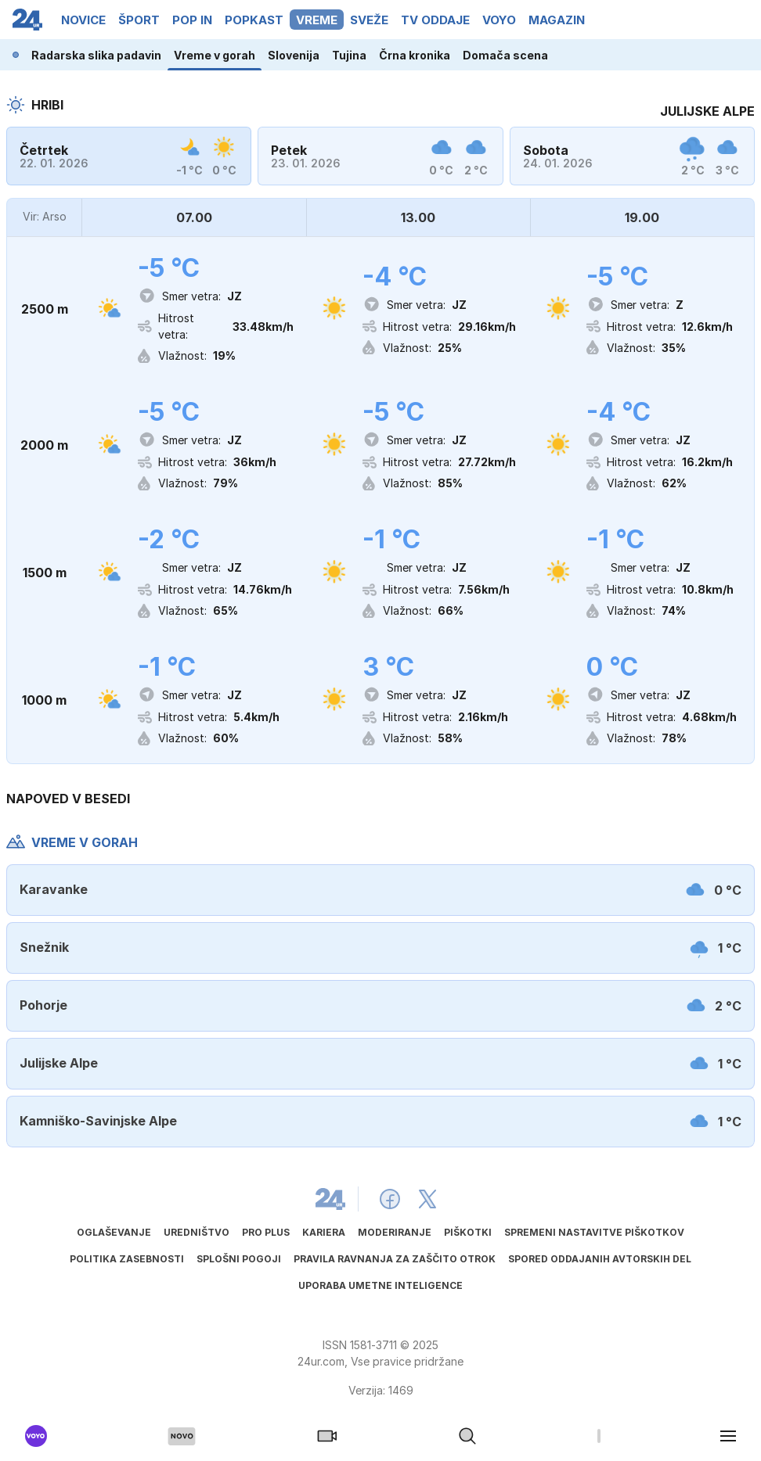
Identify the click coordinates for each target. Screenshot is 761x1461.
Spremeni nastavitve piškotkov (594, 1232)
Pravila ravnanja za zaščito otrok (395, 1259)
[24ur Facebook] (390, 1199)
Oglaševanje (114, 1232)
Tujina (349, 55)
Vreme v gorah (214, 55)
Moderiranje (394, 1232)
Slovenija (293, 55)
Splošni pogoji (239, 1259)
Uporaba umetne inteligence (380, 1285)
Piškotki (468, 1232)
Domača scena (505, 55)
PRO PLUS (266, 1232)
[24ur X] (427, 1199)
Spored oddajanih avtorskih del (599, 1259)
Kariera (323, 1232)
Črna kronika (414, 55)
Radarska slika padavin (96, 55)
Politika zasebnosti (127, 1259)
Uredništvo (196, 1232)
